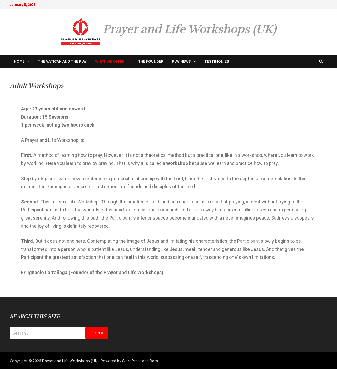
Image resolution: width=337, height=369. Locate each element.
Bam (154, 360)
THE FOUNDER (150, 61)
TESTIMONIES (216, 61)
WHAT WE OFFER (110, 61)
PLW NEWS (181, 61)
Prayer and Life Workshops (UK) (189, 29)
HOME (19, 61)
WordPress (131, 360)
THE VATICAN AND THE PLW (62, 61)
